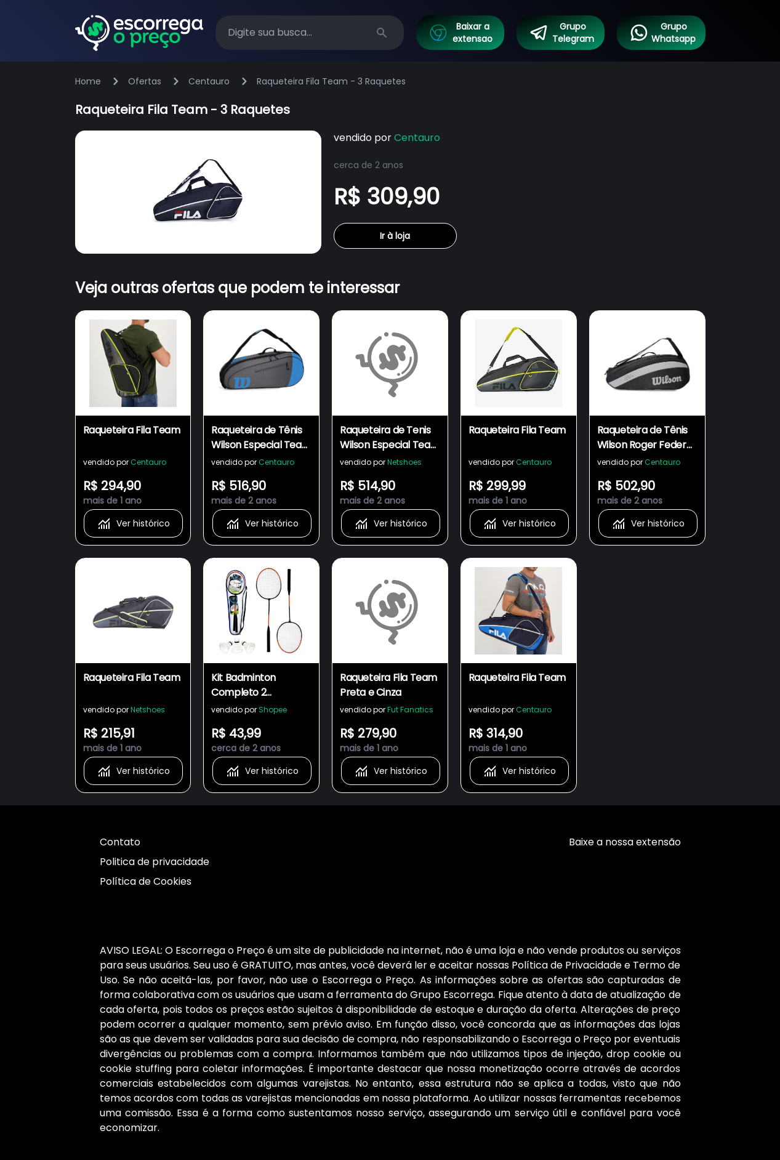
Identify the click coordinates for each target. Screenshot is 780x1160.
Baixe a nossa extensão (625, 842)
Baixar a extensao (460, 32)
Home (88, 81)
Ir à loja (395, 236)
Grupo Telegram (561, 32)
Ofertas (144, 81)
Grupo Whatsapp (662, 32)
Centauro (209, 81)
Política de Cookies (145, 881)
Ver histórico (133, 523)
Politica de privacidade (154, 862)
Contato (120, 842)
